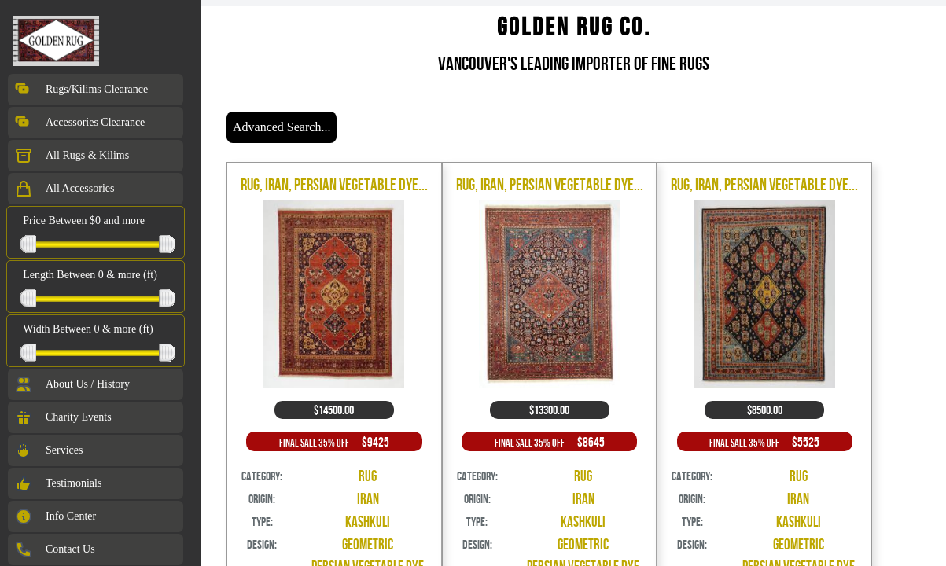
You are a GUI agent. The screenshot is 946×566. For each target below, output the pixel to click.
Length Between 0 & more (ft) (90, 275)
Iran (368, 499)
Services (48, 450)
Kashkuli (367, 521)
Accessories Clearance (79, 122)
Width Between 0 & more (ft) (88, 329)
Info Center (55, 516)
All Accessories (64, 188)
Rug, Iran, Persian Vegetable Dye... (334, 184)
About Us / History (72, 384)
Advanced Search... (281, 127)
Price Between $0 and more (84, 220)
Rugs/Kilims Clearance (81, 89)
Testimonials (57, 483)
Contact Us (54, 549)
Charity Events (63, 417)
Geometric (367, 544)
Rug (368, 476)
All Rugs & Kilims (71, 155)
